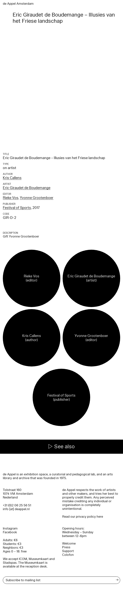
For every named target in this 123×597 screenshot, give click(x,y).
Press (66, 547)
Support (68, 551)
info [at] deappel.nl (16, 509)
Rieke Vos (10, 197)
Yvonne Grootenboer (36, 197)
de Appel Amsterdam (18, 4)
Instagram (10, 528)
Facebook (10, 532)
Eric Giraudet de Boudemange (26, 187)
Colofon (68, 555)
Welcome (69, 543)
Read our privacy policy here (82, 516)
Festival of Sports (17, 207)
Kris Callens (12, 177)
